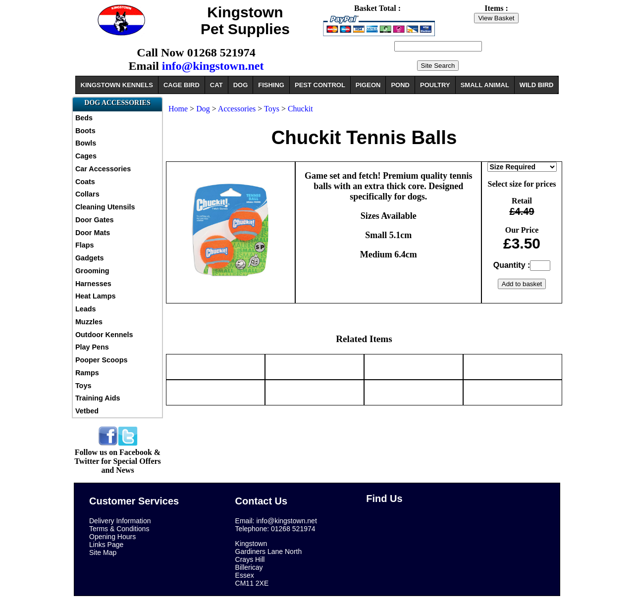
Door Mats (92, 233)
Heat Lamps (95, 296)
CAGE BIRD (181, 85)
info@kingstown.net (213, 65)
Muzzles (89, 322)
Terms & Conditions (119, 529)
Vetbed (87, 411)
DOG (240, 85)
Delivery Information (120, 521)
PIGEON (368, 85)
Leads (85, 309)
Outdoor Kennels (104, 335)
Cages (86, 156)
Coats (85, 182)
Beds (84, 118)
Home (178, 108)
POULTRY (435, 85)
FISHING (271, 85)
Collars (87, 194)
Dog (203, 108)
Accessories (237, 108)
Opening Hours (112, 537)
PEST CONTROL (320, 85)
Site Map (102, 552)
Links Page (106, 545)
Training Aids (97, 398)
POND (400, 85)
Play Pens (92, 347)
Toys (83, 386)
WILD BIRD (537, 85)
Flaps (84, 245)
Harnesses (93, 284)
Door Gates (94, 220)
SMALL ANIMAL (485, 85)
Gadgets (89, 258)
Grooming (92, 271)
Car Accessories (103, 169)
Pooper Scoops (101, 360)
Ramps (87, 373)
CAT (216, 85)
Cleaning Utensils (105, 207)
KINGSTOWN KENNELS (117, 85)
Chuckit (300, 108)
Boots (85, 131)
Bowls (85, 143)
